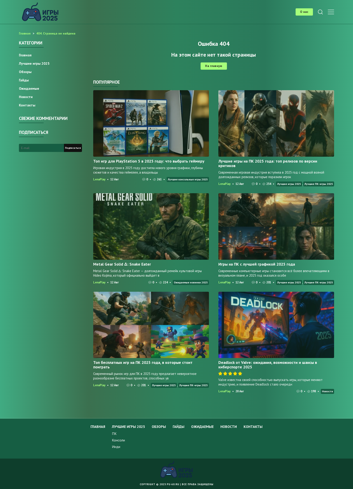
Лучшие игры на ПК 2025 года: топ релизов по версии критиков (267, 163)
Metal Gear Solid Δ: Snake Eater (122, 264)
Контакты (27, 105)
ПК (114, 433)
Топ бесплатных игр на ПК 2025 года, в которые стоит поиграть (142, 365)
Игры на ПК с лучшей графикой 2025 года (256, 264)
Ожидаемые (29, 88)
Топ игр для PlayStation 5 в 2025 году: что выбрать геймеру (148, 161)
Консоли (118, 440)
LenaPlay (99, 179)
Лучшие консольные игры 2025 (188, 179)
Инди (116, 446)
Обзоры (25, 71)
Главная (25, 55)
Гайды (24, 80)
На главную (213, 66)
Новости (327, 391)
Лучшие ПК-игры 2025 (318, 184)
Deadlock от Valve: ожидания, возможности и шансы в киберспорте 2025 (267, 365)
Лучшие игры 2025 (289, 184)
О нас (304, 12)
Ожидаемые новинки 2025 (191, 282)
